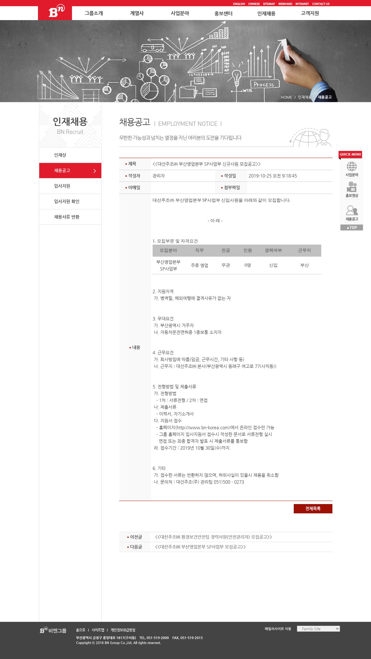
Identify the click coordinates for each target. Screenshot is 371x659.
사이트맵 (98, 630)
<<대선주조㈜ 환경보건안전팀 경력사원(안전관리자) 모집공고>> (213, 536)
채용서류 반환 (66, 216)
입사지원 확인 (66, 201)
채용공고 (62, 170)
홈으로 (80, 630)
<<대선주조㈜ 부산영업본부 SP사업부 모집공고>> (200, 546)
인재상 (60, 154)
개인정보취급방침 (123, 630)
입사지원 (62, 185)
